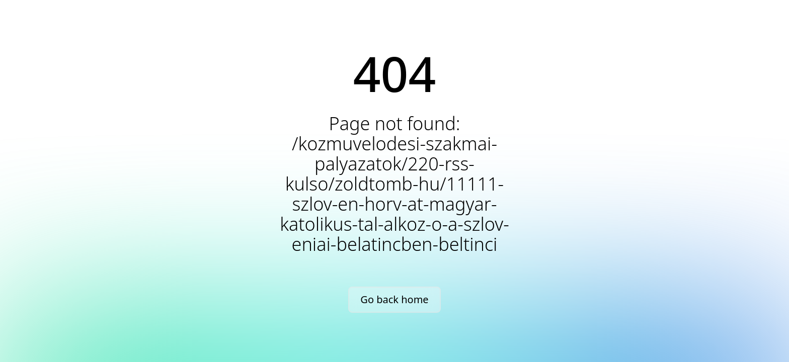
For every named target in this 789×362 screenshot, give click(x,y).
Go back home (394, 299)
